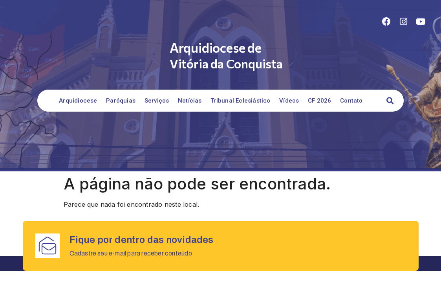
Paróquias (120, 100)
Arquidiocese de (216, 47)
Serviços (157, 100)
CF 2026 (319, 100)
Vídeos (289, 100)
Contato (351, 100)
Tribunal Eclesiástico (240, 100)
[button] (390, 100)
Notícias (190, 100)
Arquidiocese (78, 100)
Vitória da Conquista (226, 63)
